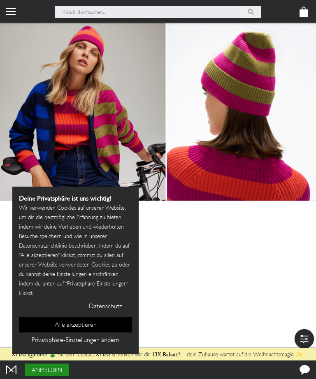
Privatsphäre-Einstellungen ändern (75, 340)
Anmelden (47, 370)
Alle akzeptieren (76, 325)
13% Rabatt (165, 354)
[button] (304, 339)
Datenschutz (105, 307)
